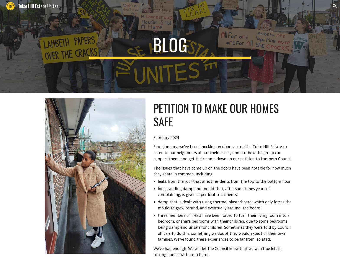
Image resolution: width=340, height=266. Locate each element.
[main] (170, 46)
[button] (335, 6)
